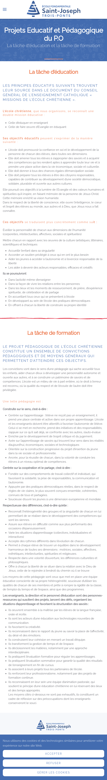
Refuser (53, 763)
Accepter (53, 753)
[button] (5, 9)
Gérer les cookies (53, 772)
